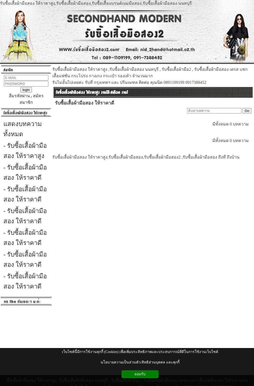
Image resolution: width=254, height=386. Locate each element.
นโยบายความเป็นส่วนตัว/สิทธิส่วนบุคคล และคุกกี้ (140, 362)
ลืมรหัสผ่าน (19, 96)
